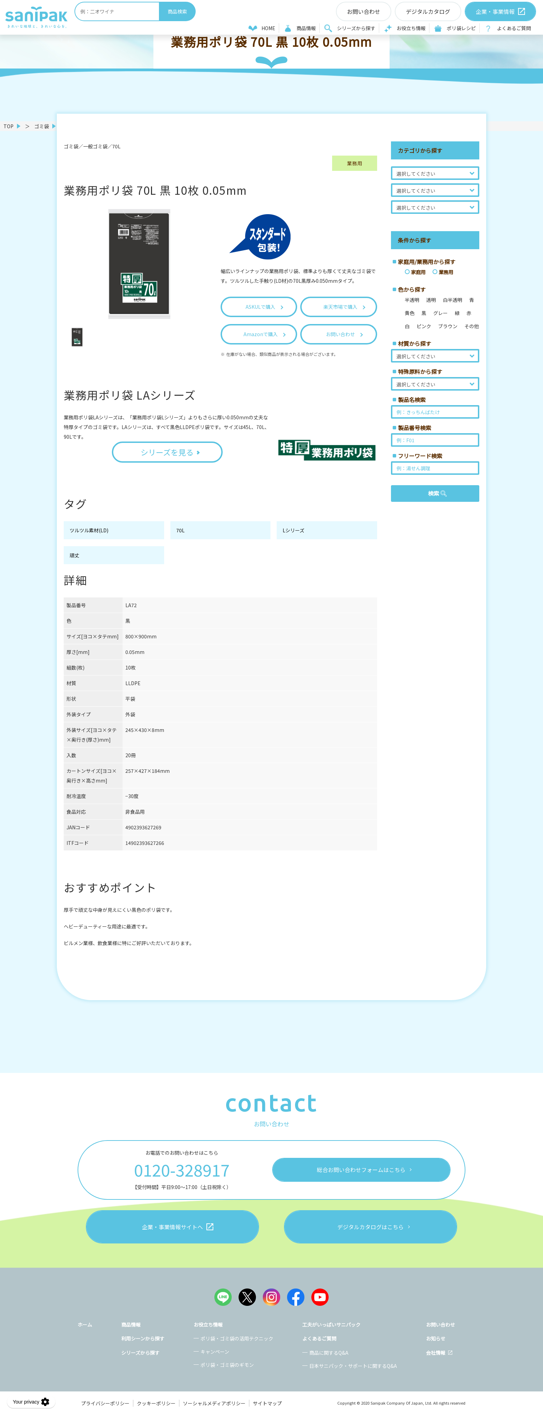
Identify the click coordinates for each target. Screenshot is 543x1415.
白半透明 (452, 299)
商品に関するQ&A (328, 1352)
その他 (471, 326)
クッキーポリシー (156, 1403)
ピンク (424, 326)
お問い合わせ (440, 1324)
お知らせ (435, 1338)
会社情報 (435, 1352)
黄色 (410, 312)
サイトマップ (267, 1403)
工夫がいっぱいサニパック (331, 1324)
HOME (268, 28)
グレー (440, 312)
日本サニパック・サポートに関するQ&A (353, 1365)
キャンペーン (215, 1351)
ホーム (85, 1324)
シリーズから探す (356, 28)
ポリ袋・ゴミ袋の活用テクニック (237, 1338)
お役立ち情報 (411, 28)
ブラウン (447, 326)
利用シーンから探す (142, 1338)
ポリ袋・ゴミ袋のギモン (227, 1364)
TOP (8, 126)
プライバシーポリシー (105, 1403)
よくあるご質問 (514, 28)
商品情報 (306, 28)
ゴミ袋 (41, 126)
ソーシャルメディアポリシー (214, 1403)
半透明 (412, 299)
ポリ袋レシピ (461, 28)
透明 (431, 299)
